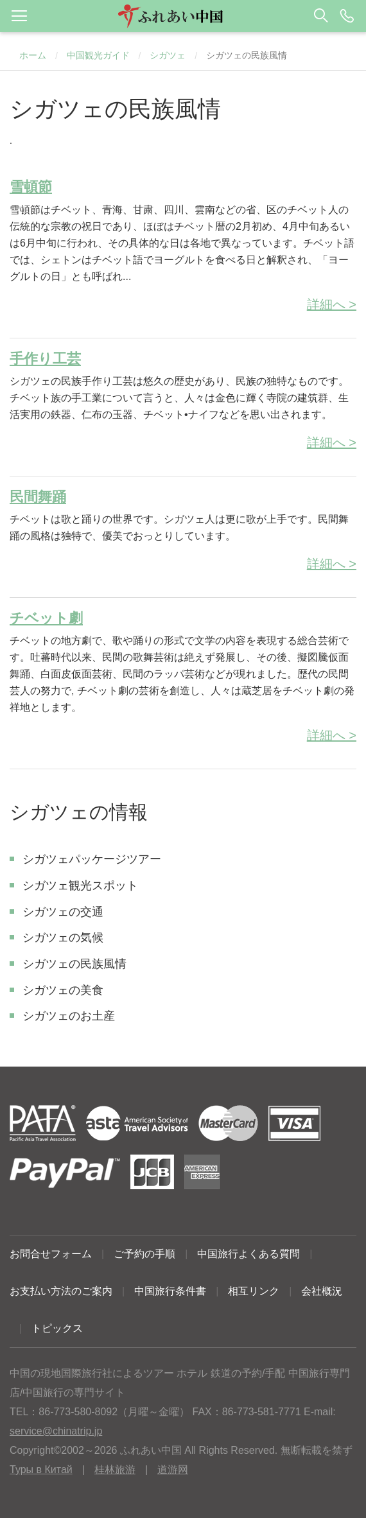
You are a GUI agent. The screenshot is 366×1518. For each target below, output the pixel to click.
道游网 (172, 1469)
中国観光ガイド (98, 55)
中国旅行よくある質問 (248, 1253)
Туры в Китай (41, 1469)
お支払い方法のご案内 (61, 1291)
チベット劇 (46, 618)
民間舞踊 (38, 497)
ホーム (32, 55)
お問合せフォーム (51, 1253)
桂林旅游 (114, 1469)
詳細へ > (331, 304)
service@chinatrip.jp (56, 1431)
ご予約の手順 (144, 1253)
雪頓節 (31, 187)
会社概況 (321, 1291)
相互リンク (253, 1291)
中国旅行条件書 (170, 1291)
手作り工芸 (45, 359)
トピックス (57, 1328)
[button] (183, 16)
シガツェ (168, 55)
